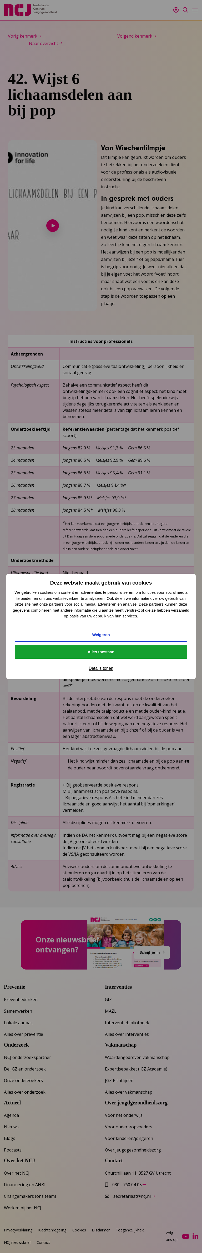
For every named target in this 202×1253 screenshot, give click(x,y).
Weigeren (101, 634)
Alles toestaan (101, 652)
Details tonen (101, 668)
